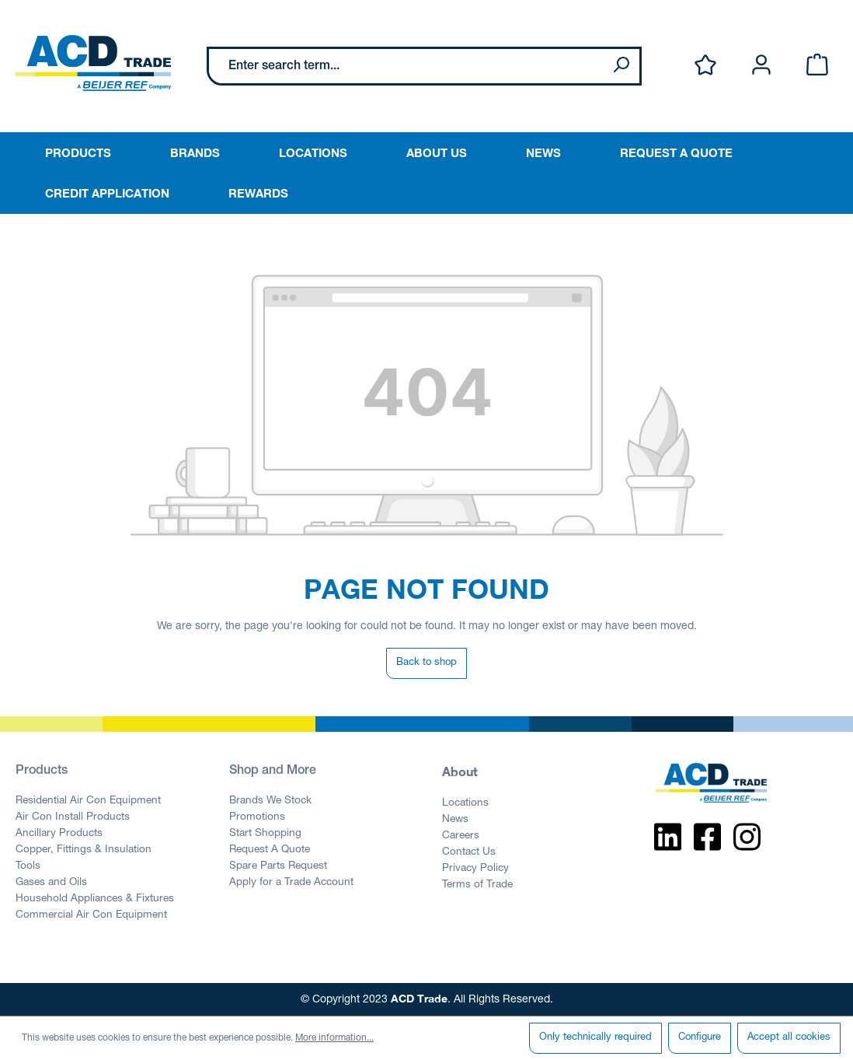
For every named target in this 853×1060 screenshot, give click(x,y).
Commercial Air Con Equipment (91, 915)
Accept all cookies (788, 1038)
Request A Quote (269, 850)
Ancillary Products (59, 833)
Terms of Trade (477, 885)
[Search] (620, 66)
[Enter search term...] (406, 66)
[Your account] (761, 65)
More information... (334, 1038)
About (460, 771)
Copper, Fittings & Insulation (83, 850)
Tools (28, 866)
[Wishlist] (705, 65)
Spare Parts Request (278, 866)
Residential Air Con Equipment (88, 801)
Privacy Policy (475, 868)
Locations (465, 803)
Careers (460, 836)
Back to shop (426, 663)
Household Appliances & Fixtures (95, 899)
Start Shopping (265, 833)
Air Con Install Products (73, 817)
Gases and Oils (51, 882)
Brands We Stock (270, 801)
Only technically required (595, 1038)
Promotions (257, 817)
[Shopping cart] (817, 65)
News (455, 819)
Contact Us (469, 852)
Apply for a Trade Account (291, 882)
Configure (699, 1038)
